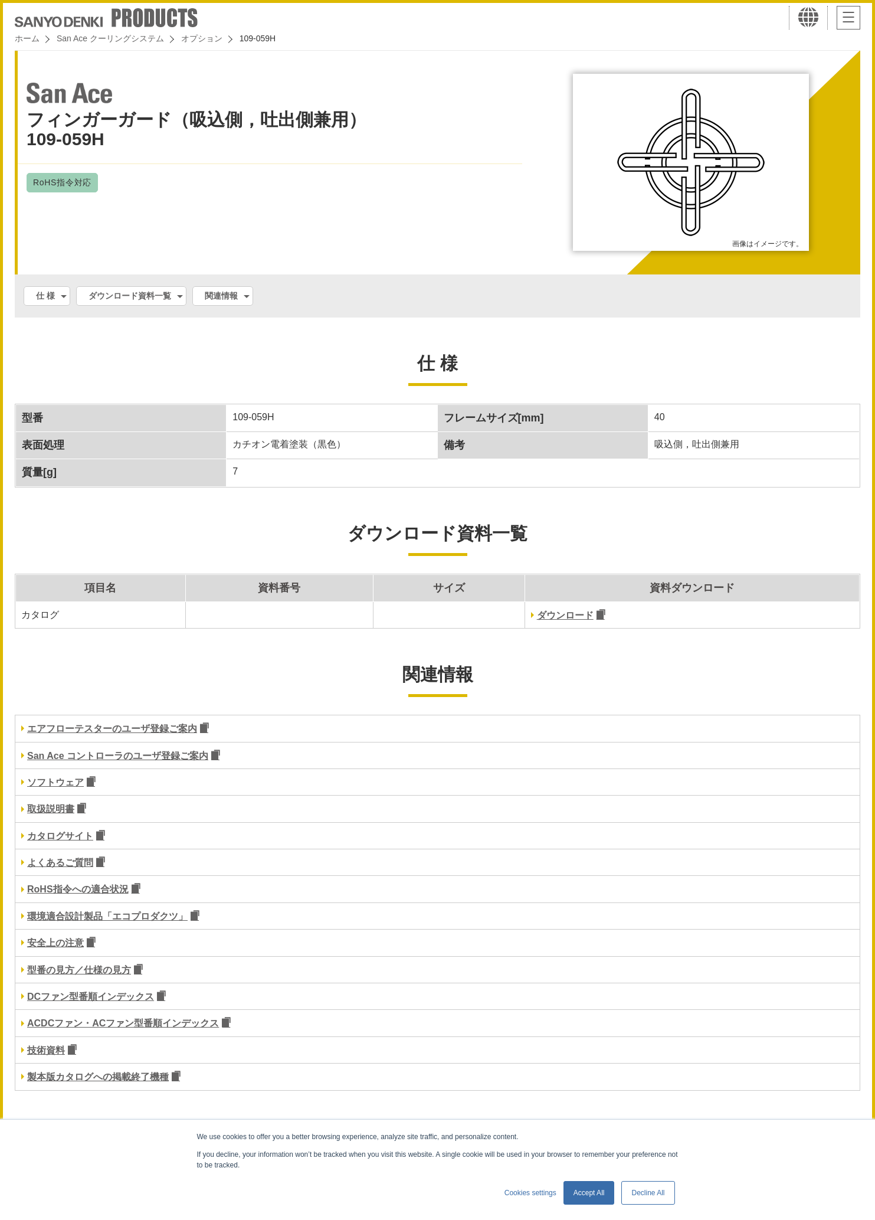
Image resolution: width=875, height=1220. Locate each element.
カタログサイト (60, 836)
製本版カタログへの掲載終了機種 (98, 1077)
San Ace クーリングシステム (110, 38)
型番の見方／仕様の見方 (79, 970)
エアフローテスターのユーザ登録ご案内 (112, 729)
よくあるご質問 (60, 863)
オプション (201, 38)
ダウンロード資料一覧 (130, 295)
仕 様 (45, 295)
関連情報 (221, 295)
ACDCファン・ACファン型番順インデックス (123, 1023)
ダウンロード (565, 615)
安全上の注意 (55, 943)
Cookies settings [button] (530, 1193)
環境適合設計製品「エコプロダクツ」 (107, 916)
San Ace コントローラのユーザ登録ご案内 (117, 756)
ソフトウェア (55, 782)
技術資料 (46, 1050)
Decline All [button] (647, 1193)
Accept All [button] (589, 1193)
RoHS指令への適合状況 (78, 889)
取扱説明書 (50, 809)
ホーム (27, 38)
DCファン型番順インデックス (90, 997)
